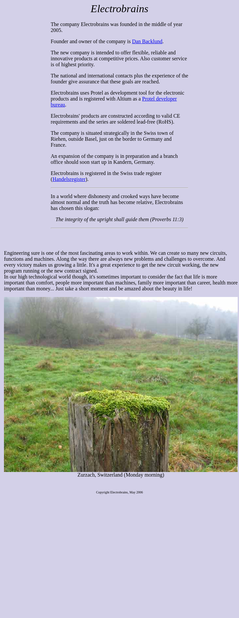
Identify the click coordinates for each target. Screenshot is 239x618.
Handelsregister (68, 179)
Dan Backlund (147, 41)
